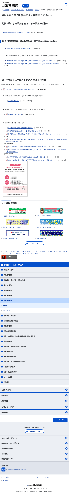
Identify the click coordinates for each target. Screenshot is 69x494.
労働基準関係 (8, 275)
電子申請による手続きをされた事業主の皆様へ (19, 89)
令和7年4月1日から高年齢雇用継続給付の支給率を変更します (27, 157)
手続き (5, 305)
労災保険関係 (8, 295)
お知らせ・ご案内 (34, 407)
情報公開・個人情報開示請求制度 (14, 362)
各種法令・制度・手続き (34, 443)
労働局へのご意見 (34, 431)
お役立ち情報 (34, 390)
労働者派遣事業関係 (10, 331)
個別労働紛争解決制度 (11, 321)
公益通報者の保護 (9, 367)
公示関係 (6, 382)
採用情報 (34, 412)
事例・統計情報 (34, 448)
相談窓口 (34, 401)
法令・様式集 (8, 377)
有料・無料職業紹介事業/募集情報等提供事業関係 (19, 336)
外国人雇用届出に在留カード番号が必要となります (24, 131)
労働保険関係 (8, 290)
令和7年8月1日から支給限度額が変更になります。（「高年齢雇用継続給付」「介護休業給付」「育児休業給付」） (36, 151)
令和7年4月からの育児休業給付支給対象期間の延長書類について (28, 147)
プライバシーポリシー (44, 477)
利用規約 (6, 480)
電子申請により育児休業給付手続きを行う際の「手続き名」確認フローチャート (33, 134)
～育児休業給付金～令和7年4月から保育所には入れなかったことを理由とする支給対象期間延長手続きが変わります (36, 140)
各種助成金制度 (9, 351)
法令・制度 (6, 310)
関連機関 (34, 395)
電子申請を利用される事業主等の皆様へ (20, 128)
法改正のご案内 (9, 270)
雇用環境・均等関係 (10, 316)
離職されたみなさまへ (15, 114)
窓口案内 (34, 454)
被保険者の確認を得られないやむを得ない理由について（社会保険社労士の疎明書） (32, 64)
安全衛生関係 (8, 285)
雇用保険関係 (8, 300)
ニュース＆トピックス (34, 438)
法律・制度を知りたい (11, 372)
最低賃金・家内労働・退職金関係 (14, 280)
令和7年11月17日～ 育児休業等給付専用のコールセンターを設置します (30, 160)
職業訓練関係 (8, 341)
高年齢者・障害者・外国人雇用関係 (15, 346)
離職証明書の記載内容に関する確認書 (18, 49)
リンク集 (6, 477)
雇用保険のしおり (13, 101)
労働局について (34, 459)
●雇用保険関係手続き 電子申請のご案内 (15, 32)
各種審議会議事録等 (10, 356)
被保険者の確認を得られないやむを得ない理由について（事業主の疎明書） (30, 61)
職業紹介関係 (8, 326)
